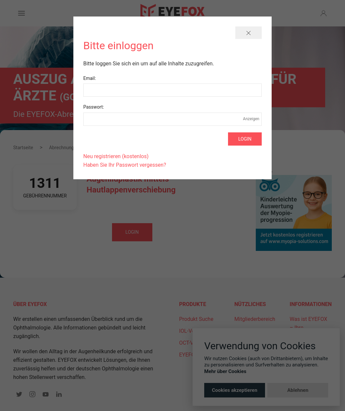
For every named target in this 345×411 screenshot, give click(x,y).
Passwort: (93, 107)
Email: (89, 78)
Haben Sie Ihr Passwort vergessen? (124, 165)
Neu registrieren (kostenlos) (116, 156)
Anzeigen (251, 119)
